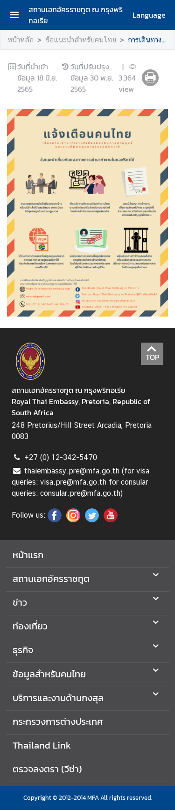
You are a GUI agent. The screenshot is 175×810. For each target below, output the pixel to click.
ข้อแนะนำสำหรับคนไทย (80, 39)
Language (149, 14)
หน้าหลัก (20, 39)
